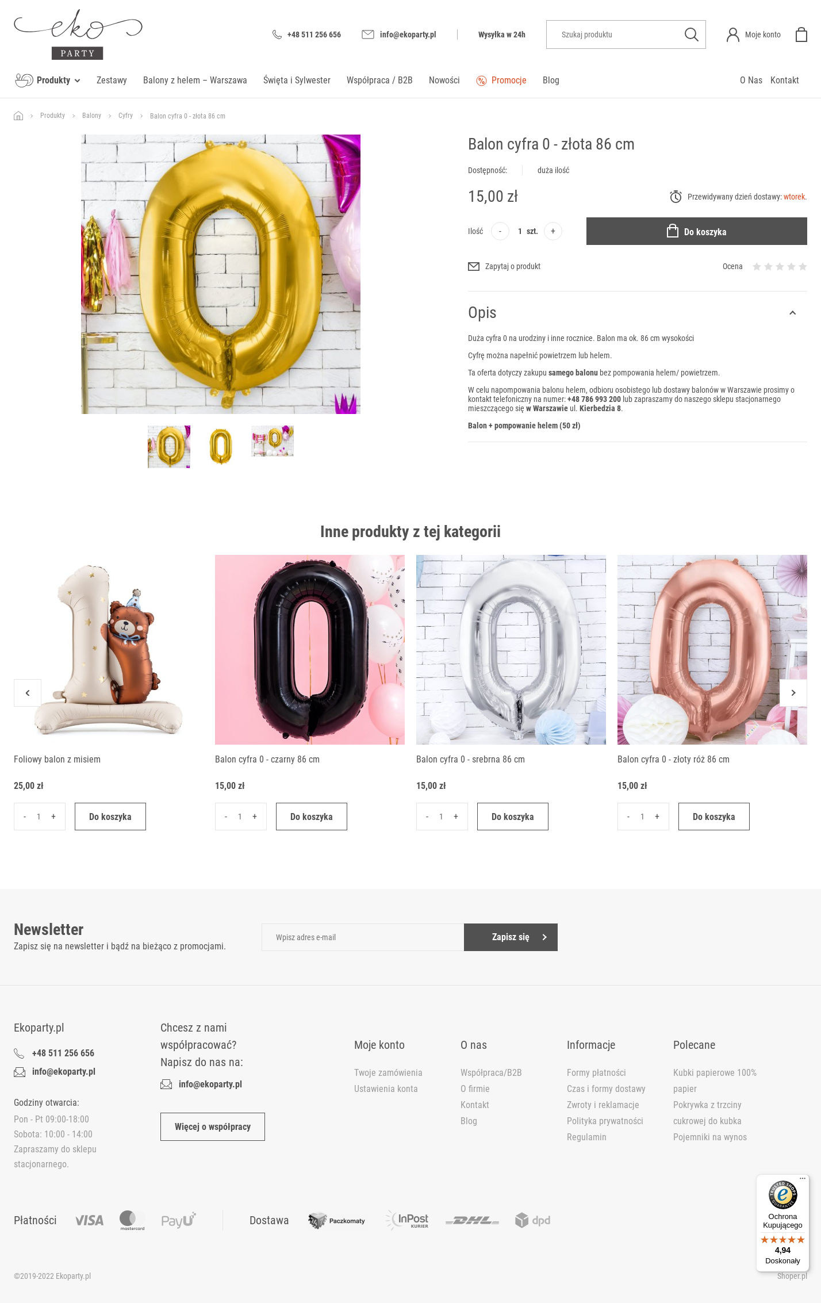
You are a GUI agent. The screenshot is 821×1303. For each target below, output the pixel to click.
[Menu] (803, 1181)
